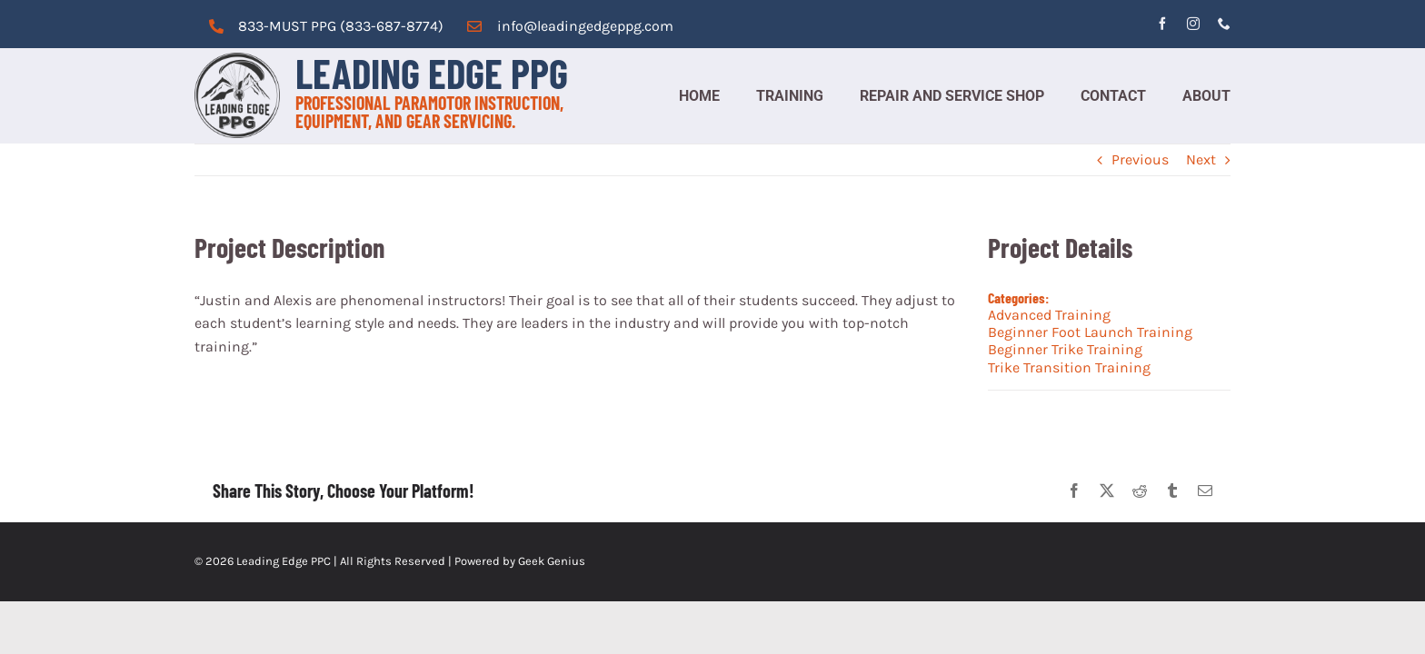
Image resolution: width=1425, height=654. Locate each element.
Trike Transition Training (1069, 367)
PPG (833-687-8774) (375, 26)
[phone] (1224, 23)
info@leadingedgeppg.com (585, 26)
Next (1201, 159)
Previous (1140, 159)
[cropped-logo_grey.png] (237, 59)
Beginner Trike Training (1065, 349)
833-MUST (272, 26)
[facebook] (1162, 23)
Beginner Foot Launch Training (1090, 332)
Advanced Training (1049, 314)
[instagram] (1193, 23)
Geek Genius (551, 561)
